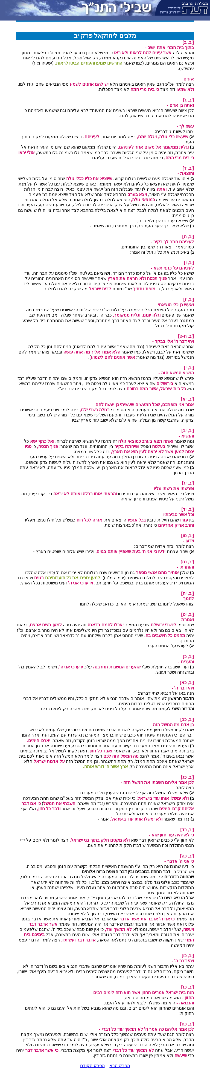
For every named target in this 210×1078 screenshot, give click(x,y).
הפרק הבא (119, 1065)
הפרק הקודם (92, 1065)
